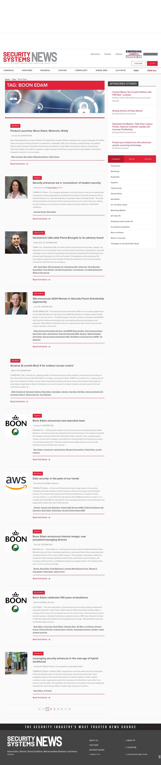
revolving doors (60, 629)
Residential (45, 70)
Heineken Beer (70, 627)
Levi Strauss (89, 627)
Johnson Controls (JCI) (94, 392)
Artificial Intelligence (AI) (93, 508)
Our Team (93, 745)
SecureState (37, 270)
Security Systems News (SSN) (73, 510)
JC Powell (48, 691)
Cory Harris (52, 188)
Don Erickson (53, 334)
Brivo (45, 334)
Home (7, 79)
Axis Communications (93, 331)
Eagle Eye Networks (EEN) (69, 334)
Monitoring (27, 70)
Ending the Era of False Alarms (127, 111)
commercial (48, 450)
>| (69, 709)
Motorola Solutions (41, 157)
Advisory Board (96, 750)
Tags (14, 79)
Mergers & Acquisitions (75, 450)
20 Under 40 (116, 216)
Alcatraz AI (20, 392)
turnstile (94, 629)
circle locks (48, 627)
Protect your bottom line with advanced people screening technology (131, 144)
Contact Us (94, 754)
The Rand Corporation (63, 270)
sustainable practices (82, 629)
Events (108, 54)
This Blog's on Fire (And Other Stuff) (125, 244)
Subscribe (138, 63)
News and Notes (117, 232)
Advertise (95, 54)
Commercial (8, 70)
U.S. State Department (93, 270)
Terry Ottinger (48, 270)
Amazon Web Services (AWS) (72, 508)
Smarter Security (32, 395)
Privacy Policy (12, 751)
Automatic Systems (33, 392)
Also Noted (121, 70)
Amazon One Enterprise (50, 508)
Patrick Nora (90, 450)
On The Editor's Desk (119, 205)
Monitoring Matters (118, 210)
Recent (132, 159)
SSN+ (136, 70)
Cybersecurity (81, 70)
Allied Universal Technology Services (48, 331)
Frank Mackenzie (57, 569)
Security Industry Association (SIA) (56, 337)
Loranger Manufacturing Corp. (76, 569)
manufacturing (59, 450)
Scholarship (37, 337)
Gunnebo (73, 392)
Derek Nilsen (58, 627)
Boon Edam (28, 157)
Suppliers (62, 70)
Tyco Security (78, 270)
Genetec (83, 334)
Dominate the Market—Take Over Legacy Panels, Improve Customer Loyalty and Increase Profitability (132, 127)
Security (69, 629)
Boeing (36, 569)
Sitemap (23, 751)
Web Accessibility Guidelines (55, 751)
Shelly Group (54, 157)
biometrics (37, 510)
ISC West (80, 392)
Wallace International (41, 273)
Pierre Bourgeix (94, 267)
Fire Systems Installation (120, 227)
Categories (116, 159)
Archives (148, 159)
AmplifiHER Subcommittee (73, 331)
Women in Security (118, 238)
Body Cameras (17, 157)
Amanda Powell (40, 212)
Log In (152, 63)
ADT (35, 267)
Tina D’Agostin (45, 395)
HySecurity (82, 267)
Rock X (22, 395)
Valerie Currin (59, 572)
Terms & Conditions (34, 751)
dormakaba (56, 392)
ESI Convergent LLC (55, 267)
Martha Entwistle (94, 334)
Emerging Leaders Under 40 (122, 221)
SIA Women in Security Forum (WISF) (84, 337)
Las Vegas (14, 395)
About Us (93, 740)
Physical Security (46, 629)
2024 (13, 392)
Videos (119, 54)
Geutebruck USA (70, 267)
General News (101, 70)
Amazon (37, 508)
